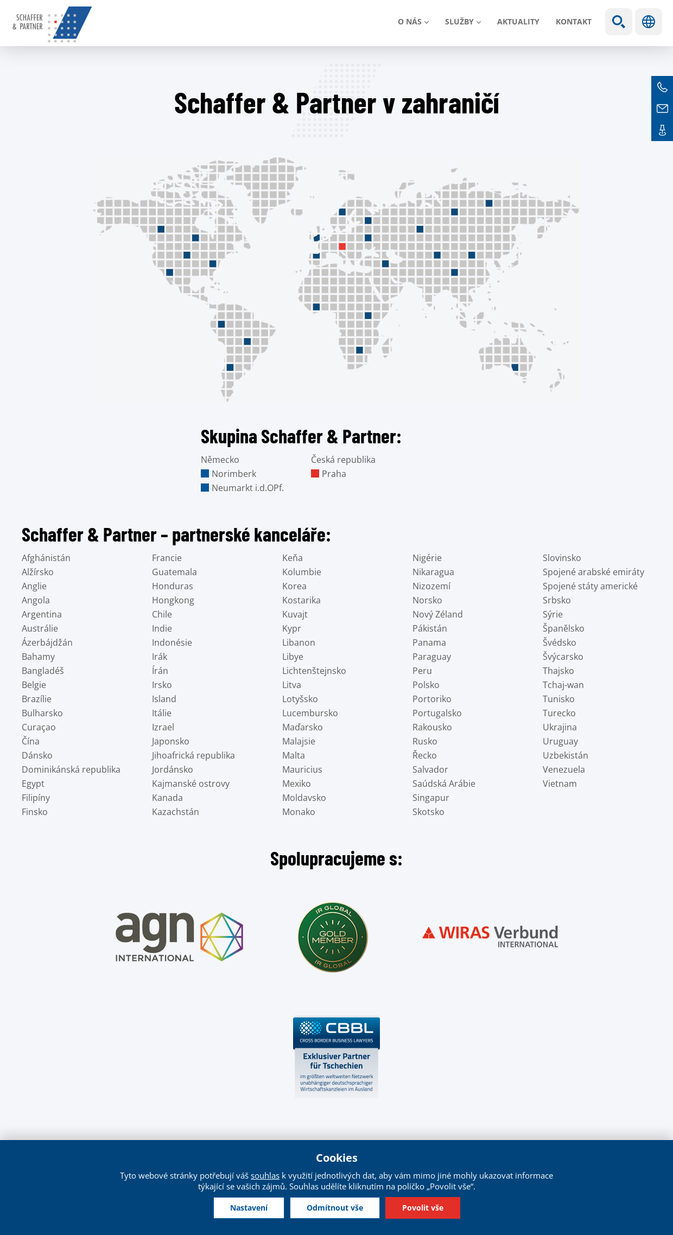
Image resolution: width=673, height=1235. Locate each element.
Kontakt (574, 21)
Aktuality (518, 21)
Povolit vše (422, 1207)
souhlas (265, 1175)
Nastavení (249, 1207)
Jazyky (648, 21)
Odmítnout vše (335, 1207)
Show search (618, 21)
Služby (459, 21)
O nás (410, 21)
